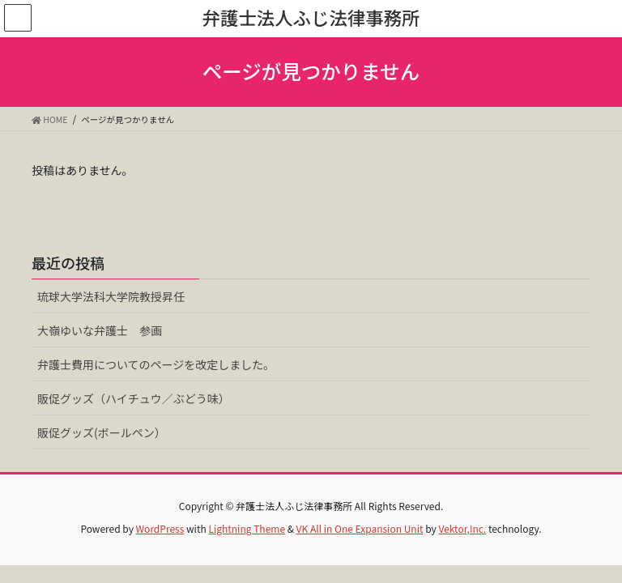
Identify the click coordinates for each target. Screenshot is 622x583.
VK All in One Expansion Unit (360, 528)
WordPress (160, 528)
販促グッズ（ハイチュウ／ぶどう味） (133, 398)
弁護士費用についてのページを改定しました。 (156, 364)
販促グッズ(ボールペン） (101, 432)
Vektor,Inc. (462, 528)
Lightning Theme (246, 528)
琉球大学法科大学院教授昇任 (111, 296)
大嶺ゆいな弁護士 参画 (99, 330)
